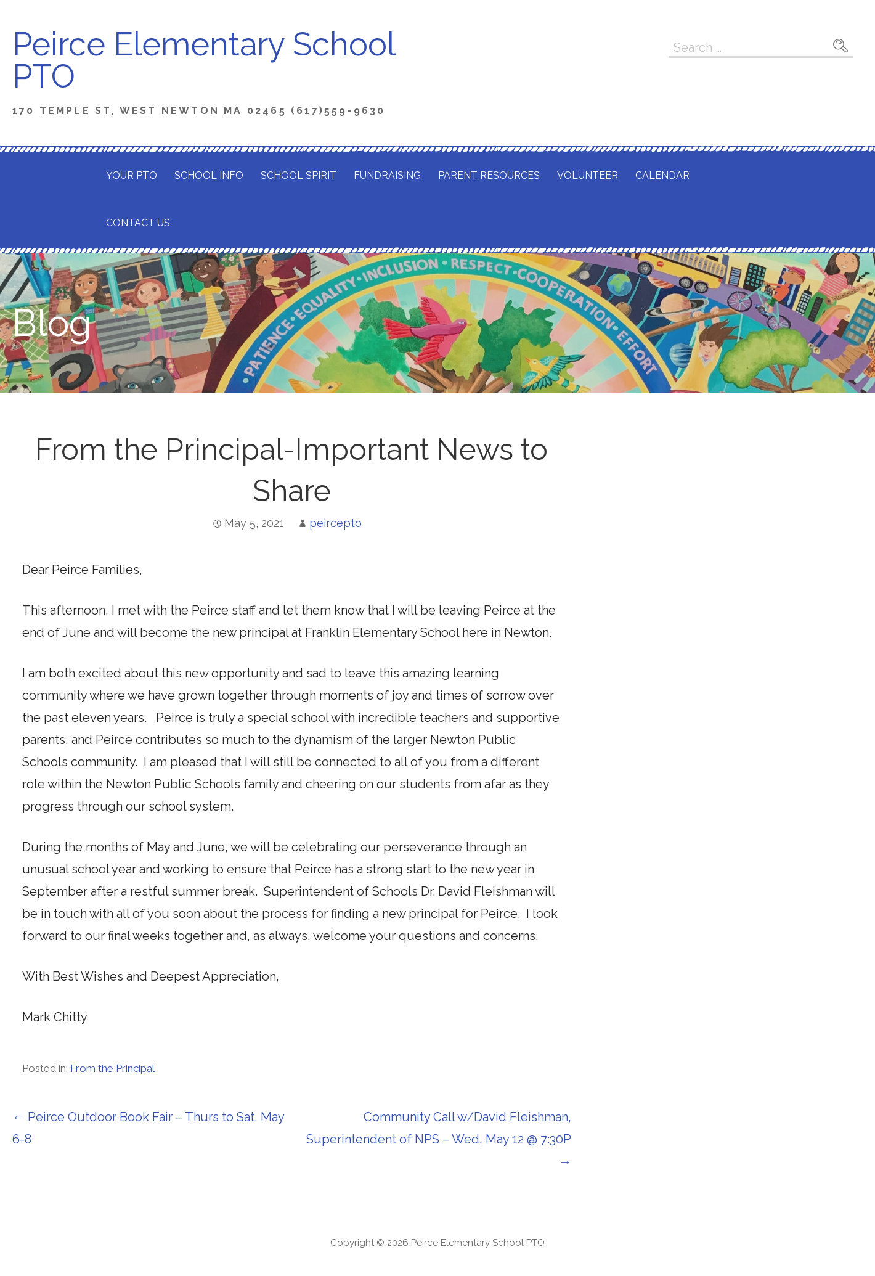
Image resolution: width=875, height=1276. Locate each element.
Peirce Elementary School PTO (203, 60)
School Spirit (298, 175)
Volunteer (587, 175)
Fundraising (387, 175)
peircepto (335, 523)
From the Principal (112, 1068)
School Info (208, 175)
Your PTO (131, 175)
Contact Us (138, 223)
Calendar (662, 175)
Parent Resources (489, 175)
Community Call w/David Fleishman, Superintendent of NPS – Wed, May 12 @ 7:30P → (438, 1139)
